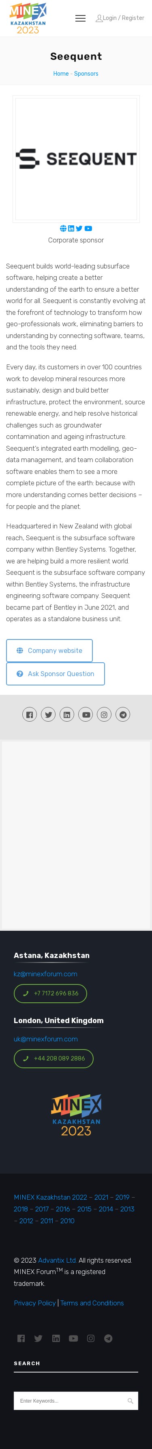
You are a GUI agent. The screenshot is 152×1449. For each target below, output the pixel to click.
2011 (47, 1221)
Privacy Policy (35, 1303)
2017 (42, 1209)
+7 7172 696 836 (51, 993)
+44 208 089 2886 (54, 1058)
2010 (67, 1221)
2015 (84, 1209)
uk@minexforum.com (46, 1039)
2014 (106, 1209)
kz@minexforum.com (45, 974)
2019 (122, 1197)
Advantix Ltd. (57, 1260)
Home (61, 73)
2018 (21, 1209)
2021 (101, 1197)
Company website (49, 651)
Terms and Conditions (92, 1303)
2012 (26, 1221)
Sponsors (86, 73)
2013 (127, 1209)
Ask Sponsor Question (55, 674)
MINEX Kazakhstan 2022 (50, 1197)
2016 (63, 1209)
